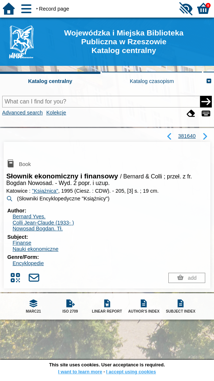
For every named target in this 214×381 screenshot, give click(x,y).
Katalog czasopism (152, 81)
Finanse (21, 243)
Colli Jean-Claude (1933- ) (43, 223)
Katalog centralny (50, 81)
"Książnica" (45, 191)
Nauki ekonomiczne (35, 249)
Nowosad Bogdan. (37, 228)
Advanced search (22, 113)
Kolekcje (56, 113)
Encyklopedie (28, 263)
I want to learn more (80, 371)
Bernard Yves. (28, 216)
